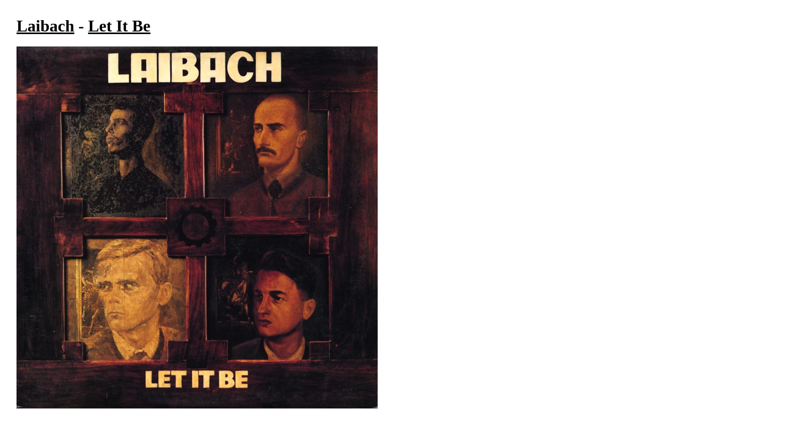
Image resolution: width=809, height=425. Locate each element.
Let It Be (119, 26)
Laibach (45, 26)
